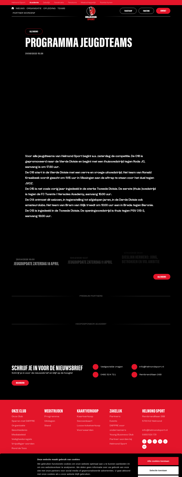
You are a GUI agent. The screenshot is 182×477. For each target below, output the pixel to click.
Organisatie (34, 8)
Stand (47, 426)
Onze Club (17, 416)
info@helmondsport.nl (151, 367)
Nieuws (20, 8)
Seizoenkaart (84, 421)
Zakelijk (46, 3)
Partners (115, 416)
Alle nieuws (34, 31)
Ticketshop (128, 10)
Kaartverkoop (85, 416)
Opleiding (49, 8)
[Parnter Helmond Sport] (23, 308)
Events (113, 421)
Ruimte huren (106, 3)
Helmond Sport (18, 3)
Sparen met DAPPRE (23, 421)
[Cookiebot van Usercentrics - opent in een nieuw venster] (18, 471)
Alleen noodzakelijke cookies (158, 458)
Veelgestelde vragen (112, 367)
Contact (163, 10)
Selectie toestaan (158, 449)
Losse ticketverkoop (88, 426)
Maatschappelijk (88, 3)
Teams (61, 8)
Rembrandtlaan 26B (150, 375)
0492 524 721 (108, 375)
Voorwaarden (85, 430)
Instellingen (153, 471)
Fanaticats (59, 3)
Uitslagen (49, 421)
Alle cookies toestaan (158, 439)
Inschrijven (20, 383)
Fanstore (72, 3)
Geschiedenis (19, 430)
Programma (51, 416)
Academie (34, 3)
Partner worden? (24, 13)
